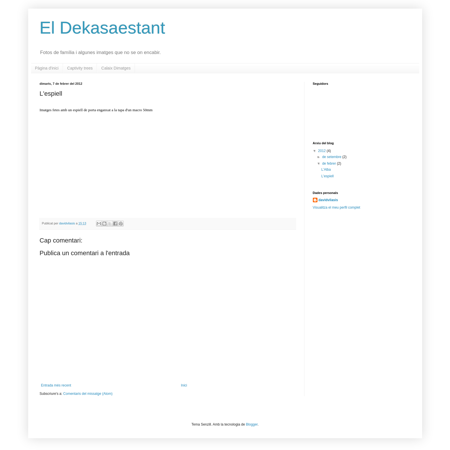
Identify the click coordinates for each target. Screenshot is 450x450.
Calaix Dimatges (116, 68)
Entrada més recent (56, 385)
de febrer (329, 163)
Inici (184, 385)
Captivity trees (80, 68)
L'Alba (326, 170)
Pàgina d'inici (47, 68)
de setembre (332, 157)
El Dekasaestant (102, 27)
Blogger (252, 424)
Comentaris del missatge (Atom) (87, 394)
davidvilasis (67, 223)
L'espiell (327, 176)
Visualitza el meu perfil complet (336, 207)
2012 (322, 151)
